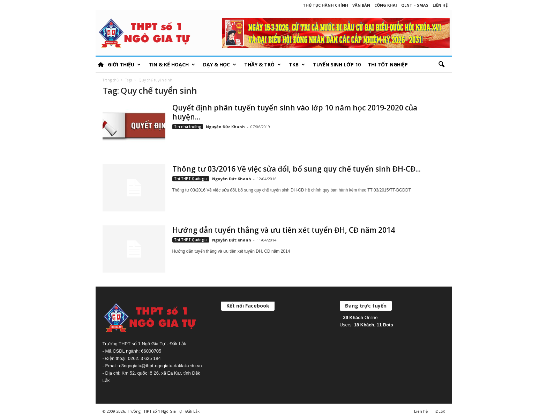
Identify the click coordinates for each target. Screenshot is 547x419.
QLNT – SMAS (414, 5)
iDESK (440, 411)
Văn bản (361, 5)
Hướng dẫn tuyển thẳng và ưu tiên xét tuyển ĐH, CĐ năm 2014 (283, 230)
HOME (100, 64)
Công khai (385, 5)
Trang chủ (111, 80)
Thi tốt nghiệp (388, 64)
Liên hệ (440, 5)
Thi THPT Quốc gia (191, 178)
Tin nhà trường (187, 126)
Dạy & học (219, 64)
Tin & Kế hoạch (172, 64)
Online (360, 317)
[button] (441, 64)
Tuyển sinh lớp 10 (337, 64)
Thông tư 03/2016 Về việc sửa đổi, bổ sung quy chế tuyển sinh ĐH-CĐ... (296, 169)
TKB (297, 64)
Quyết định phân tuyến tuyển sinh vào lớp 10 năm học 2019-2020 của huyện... (294, 112)
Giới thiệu (124, 64)
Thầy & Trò (262, 64)
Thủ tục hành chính (325, 5)
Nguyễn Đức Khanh (225, 126)
